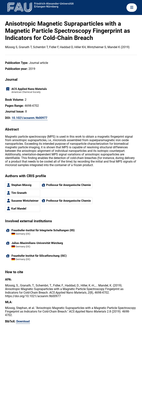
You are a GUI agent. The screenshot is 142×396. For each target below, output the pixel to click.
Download (23, 321)
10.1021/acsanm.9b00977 (29, 118)
